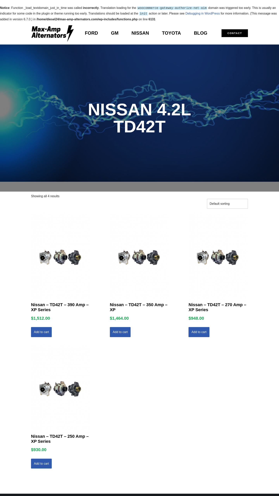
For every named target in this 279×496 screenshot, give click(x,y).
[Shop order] (227, 203)
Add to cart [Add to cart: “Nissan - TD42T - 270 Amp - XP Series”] (198, 331)
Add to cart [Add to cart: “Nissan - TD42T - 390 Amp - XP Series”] (41, 331)
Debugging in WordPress (202, 13)
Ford (91, 32)
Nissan (140, 32)
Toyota (171, 32)
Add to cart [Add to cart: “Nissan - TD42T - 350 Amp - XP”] (120, 331)
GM (115, 32)
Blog (200, 32)
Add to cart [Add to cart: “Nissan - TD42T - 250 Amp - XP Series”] (41, 462)
